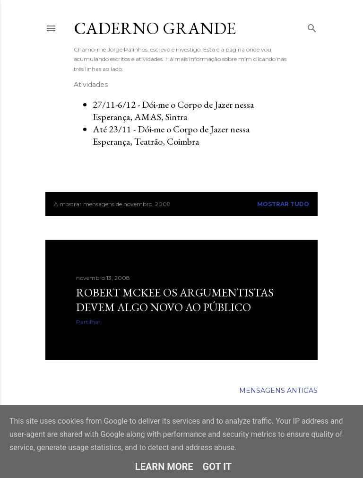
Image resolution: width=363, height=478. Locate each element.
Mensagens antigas (278, 390)
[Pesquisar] (312, 26)
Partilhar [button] (88, 321)
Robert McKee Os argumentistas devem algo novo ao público (175, 299)
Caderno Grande (155, 28)
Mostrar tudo (283, 204)
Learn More (164, 466)
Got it (217, 466)
